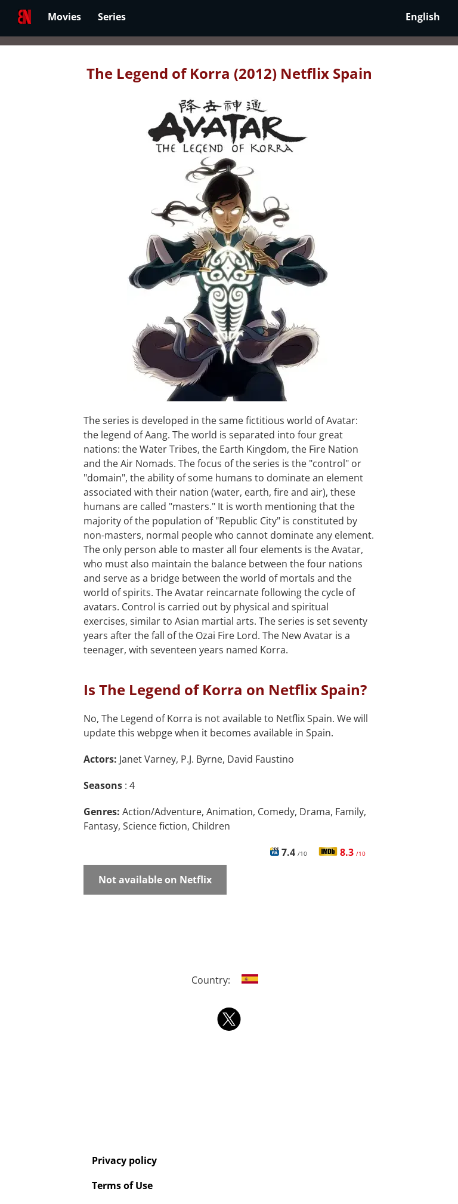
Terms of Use (122, 1185)
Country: (229, 980)
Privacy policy (124, 1160)
